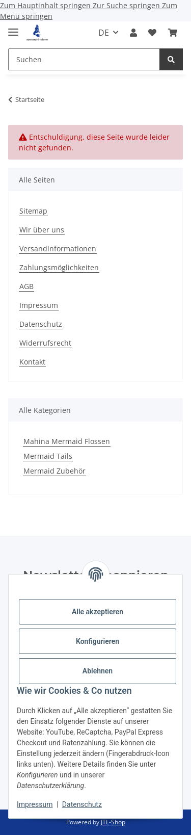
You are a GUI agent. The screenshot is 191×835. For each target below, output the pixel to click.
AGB (26, 286)
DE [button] (103, 32)
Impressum (34, 804)
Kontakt (32, 362)
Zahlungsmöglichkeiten (59, 267)
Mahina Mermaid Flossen (66, 441)
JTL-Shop (113, 822)
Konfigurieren (97, 641)
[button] (133, 32)
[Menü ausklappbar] (13, 27)
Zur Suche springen (127, 5)
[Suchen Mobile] (84, 59)
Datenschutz (82, 804)
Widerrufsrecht (45, 343)
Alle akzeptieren (97, 612)
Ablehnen (98, 671)
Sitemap (33, 211)
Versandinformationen (57, 248)
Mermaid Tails (47, 456)
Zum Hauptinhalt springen (46, 5)
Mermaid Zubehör (54, 471)
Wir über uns (41, 229)
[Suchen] (171, 59)
